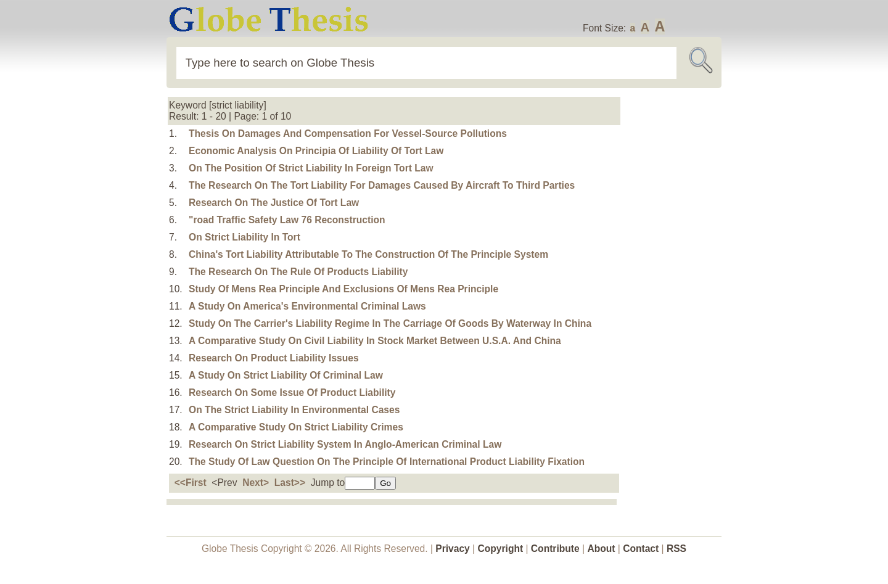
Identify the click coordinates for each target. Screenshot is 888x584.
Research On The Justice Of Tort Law (274, 202)
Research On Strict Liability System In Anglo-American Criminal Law (345, 444)
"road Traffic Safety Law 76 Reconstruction (287, 220)
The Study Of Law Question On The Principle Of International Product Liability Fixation (387, 461)
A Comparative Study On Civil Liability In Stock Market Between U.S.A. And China (375, 340)
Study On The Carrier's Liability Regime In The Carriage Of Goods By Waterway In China (390, 323)
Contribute (555, 548)
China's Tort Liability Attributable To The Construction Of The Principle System (368, 254)
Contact (642, 548)
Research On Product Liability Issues (274, 358)
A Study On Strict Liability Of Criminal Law (286, 375)
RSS (676, 548)
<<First (191, 482)
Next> (255, 482)
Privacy (452, 548)
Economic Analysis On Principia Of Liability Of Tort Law (316, 151)
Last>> (289, 482)
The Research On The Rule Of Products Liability (298, 271)
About (601, 548)
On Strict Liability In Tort (244, 237)
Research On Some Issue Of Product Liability (292, 392)
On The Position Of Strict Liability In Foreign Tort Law (311, 168)
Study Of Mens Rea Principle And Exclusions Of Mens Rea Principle (343, 289)
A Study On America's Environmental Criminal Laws (307, 306)
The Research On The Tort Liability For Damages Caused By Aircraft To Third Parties (382, 185)
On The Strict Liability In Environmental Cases (294, 410)
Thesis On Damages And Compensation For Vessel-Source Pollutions (348, 133)
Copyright (501, 548)
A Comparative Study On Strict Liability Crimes (296, 427)
